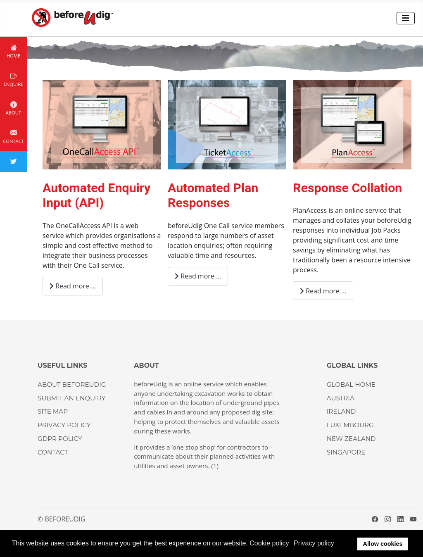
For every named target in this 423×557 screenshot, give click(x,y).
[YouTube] (413, 519)
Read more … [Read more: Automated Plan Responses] (198, 276)
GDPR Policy (60, 439)
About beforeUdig (72, 384)
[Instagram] (388, 519)
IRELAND (341, 411)
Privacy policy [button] (314, 543)
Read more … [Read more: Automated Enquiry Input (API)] (73, 285)
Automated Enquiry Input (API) (96, 195)
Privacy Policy (64, 425)
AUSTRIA (340, 398)
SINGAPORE (346, 452)
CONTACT (53, 452)
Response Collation (347, 188)
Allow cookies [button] (383, 543)
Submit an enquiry (71, 398)
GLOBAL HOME (351, 384)
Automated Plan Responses (213, 195)
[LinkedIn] (400, 519)
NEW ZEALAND (351, 439)
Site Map (53, 411)
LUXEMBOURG (350, 425)
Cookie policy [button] (269, 543)
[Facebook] (375, 519)
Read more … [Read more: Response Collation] (323, 290)
